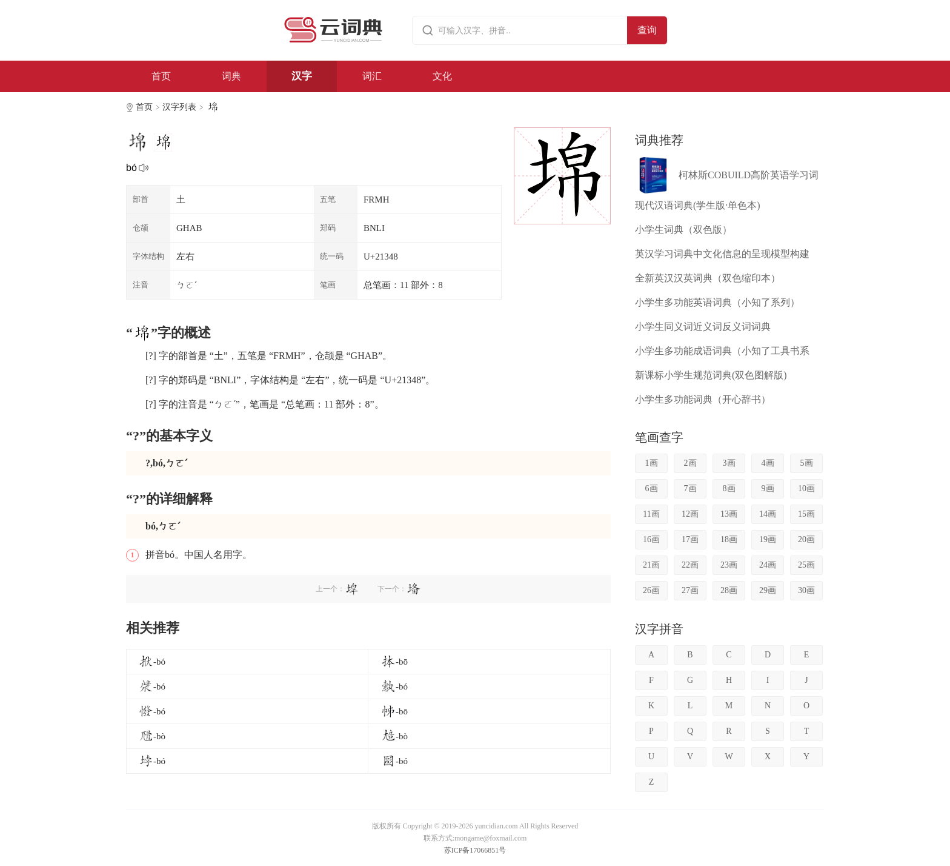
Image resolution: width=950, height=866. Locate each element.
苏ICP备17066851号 (475, 850)
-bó (152, 661)
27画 (690, 590)
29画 (767, 590)
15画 (806, 514)
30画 (806, 590)
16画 (651, 539)
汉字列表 (179, 107)
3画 (729, 463)
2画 (690, 463)
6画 (651, 488)
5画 (806, 463)
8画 (729, 488)
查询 (647, 30)
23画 (728, 564)
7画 (690, 488)
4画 (768, 463)
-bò (152, 736)
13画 (728, 514)
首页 (161, 76)
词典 (231, 76)
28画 (728, 590)
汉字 (301, 76)
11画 (651, 514)
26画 (651, 590)
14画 (767, 514)
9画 (768, 488)
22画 (690, 564)
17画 (690, 539)
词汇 (372, 76)
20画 (806, 539)
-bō (394, 661)
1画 (651, 463)
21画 (651, 564)
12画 (690, 514)
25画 (806, 564)
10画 (806, 488)
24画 (767, 564)
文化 (442, 76)
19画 (767, 539)
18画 (728, 539)
